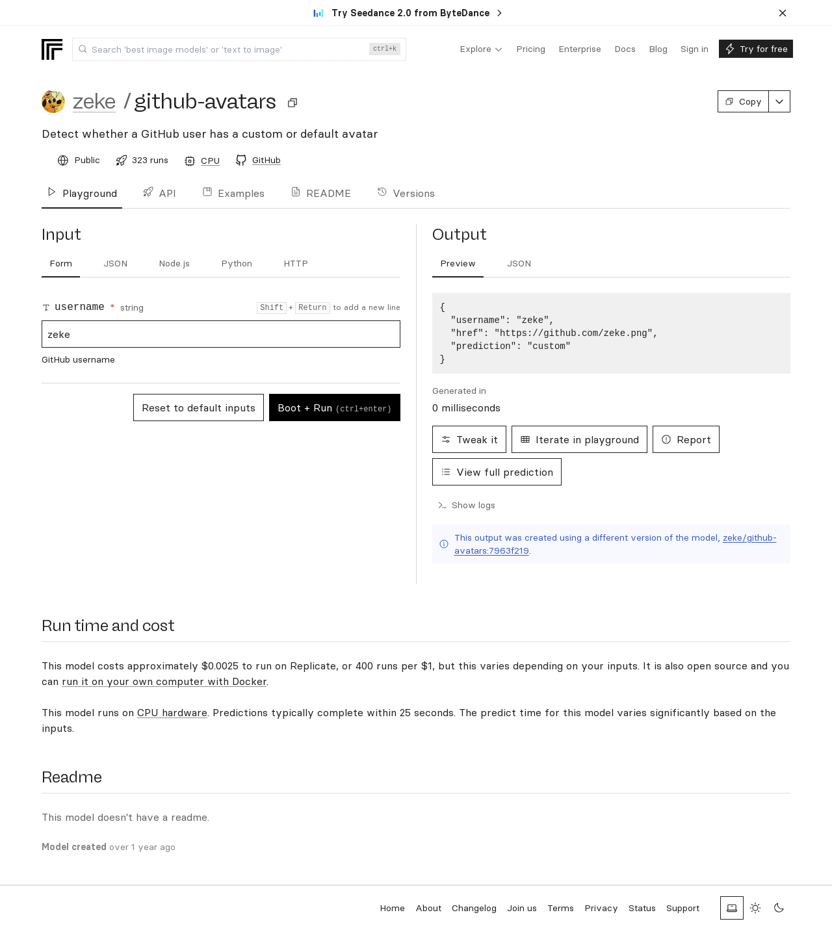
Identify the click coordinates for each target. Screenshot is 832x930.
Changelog (474, 908)
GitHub (266, 160)
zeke (94, 101)
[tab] (61, 264)
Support (682, 908)
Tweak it (469, 439)
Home (392, 908)
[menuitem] (481, 49)
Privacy (601, 908)
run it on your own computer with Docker (164, 681)
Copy (743, 101)
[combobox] (239, 49)
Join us (522, 908)
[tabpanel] (611, 333)
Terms (560, 908)
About (428, 908)
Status (642, 908)
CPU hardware (172, 712)
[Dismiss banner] (782, 13)
